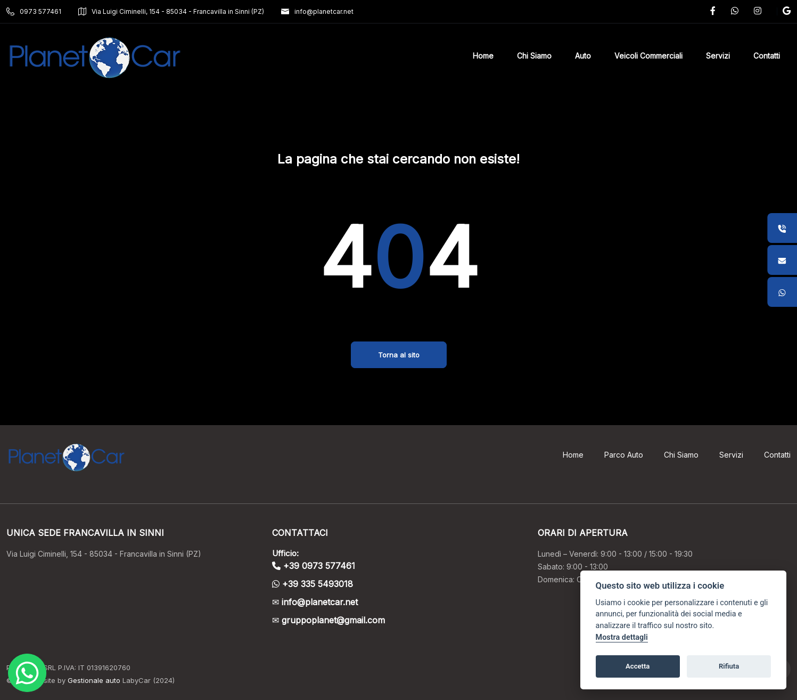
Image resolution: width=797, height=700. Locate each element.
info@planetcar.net (317, 11)
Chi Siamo (681, 454)
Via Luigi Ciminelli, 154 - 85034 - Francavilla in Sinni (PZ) (171, 11)
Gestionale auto (94, 680)
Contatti (777, 454)
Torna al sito (399, 355)
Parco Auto (623, 454)
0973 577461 (33, 11)
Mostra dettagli (622, 637)
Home (573, 454)
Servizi (731, 454)
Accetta (638, 666)
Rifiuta (729, 666)
